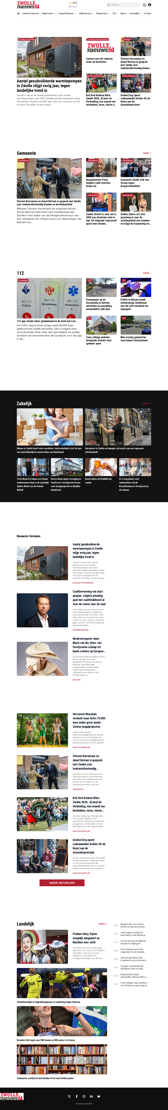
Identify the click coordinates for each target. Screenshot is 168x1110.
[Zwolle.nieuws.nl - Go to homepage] (12, 1096)
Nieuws (77, 680)
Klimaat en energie (26, 39)
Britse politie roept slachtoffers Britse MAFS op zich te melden (134, 975)
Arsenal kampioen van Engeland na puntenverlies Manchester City (134, 959)
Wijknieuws (85, 13)
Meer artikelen (62, 882)
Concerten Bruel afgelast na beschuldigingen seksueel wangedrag (133, 942)
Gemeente (126, 39)
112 (113, 13)
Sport (123, 13)
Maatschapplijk (94, 76)
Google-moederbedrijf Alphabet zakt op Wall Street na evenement (131, 967)
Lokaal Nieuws (66, 13)
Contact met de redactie (98, 39)
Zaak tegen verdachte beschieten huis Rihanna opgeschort (132, 934)
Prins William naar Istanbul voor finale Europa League (133, 984)
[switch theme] (144, 5)
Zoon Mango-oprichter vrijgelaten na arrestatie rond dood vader (132, 950)
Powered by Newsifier (84, 1104)
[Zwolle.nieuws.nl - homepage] (28, 4)
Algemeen (47, 13)
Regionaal (101, 13)
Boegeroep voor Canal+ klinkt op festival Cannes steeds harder (132, 925)
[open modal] (149, 4)
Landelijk (134, 13)
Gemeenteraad (81, 630)
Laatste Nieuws (30, 13)
